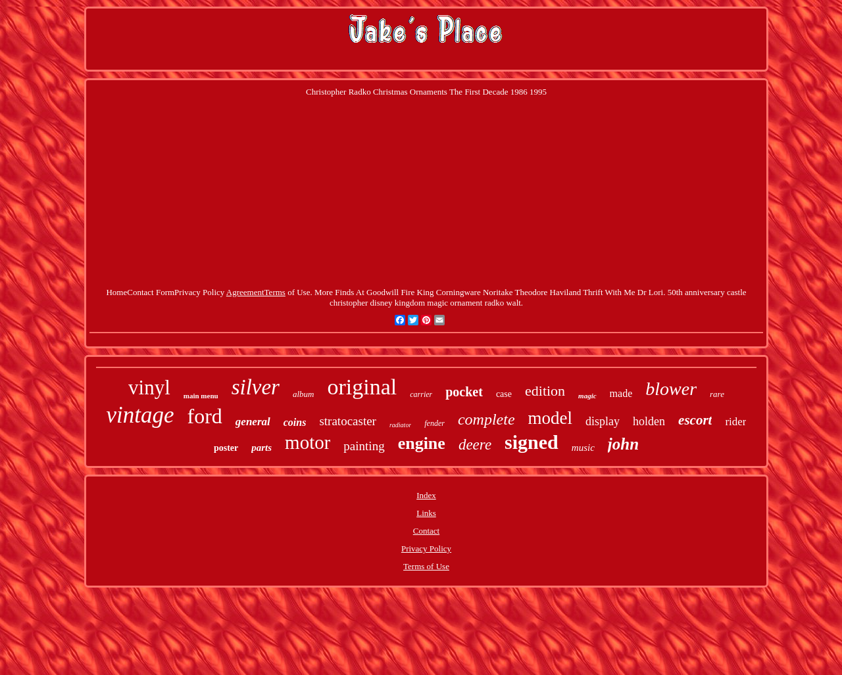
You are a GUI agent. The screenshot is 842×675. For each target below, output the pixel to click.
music (583, 447)
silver (256, 387)
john (623, 444)
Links (426, 513)
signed (531, 442)
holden (649, 421)
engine (421, 443)
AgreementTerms (255, 292)
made (621, 393)
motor (307, 442)
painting (363, 446)
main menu (201, 396)
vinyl (149, 387)
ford (204, 416)
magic (587, 396)
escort (695, 420)
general (252, 421)
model (550, 418)
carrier (421, 394)
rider (735, 421)
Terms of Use (426, 566)
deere (474, 444)
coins (295, 422)
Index (426, 495)
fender (434, 423)
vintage (140, 415)
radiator (400, 425)
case (504, 394)
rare (717, 394)
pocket (464, 391)
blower (671, 389)
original (362, 387)
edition (545, 391)
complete (486, 419)
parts (261, 447)
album (303, 394)
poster (226, 448)
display (602, 421)
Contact (426, 531)
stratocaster (347, 421)
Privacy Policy (426, 548)
